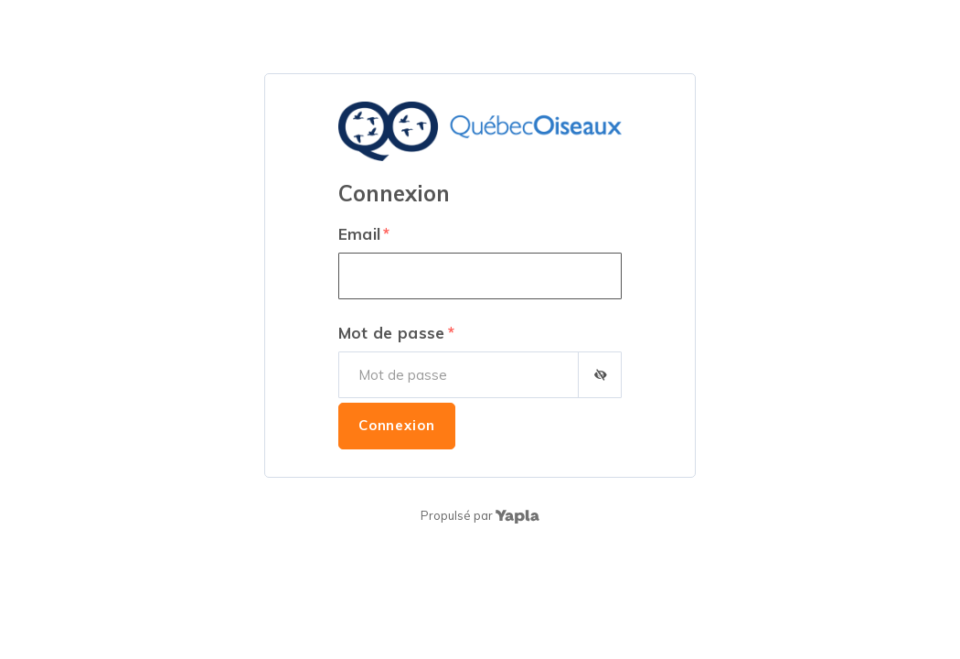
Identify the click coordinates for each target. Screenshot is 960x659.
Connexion (396, 425)
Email (359, 233)
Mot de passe (391, 332)
